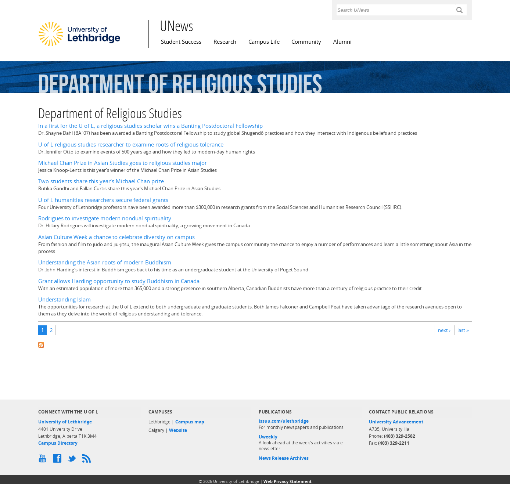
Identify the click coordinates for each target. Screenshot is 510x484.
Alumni (342, 42)
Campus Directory (58, 443)
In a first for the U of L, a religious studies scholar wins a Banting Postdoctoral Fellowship (150, 126)
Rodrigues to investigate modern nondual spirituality (104, 218)
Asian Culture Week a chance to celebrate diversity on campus (116, 237)
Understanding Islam (64, 299)
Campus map (189, 422)
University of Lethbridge (65, 422)
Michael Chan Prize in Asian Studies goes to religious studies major (122, 163)
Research (224, 42)
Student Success (181, 42)
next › (444, 330)
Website (178, 430)
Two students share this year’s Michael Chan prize (101, 181)
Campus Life (264, 42)
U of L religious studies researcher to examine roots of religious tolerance (130, 144)
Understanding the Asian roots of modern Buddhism (104, 262)
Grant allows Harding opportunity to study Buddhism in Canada (119, 281)
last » (463, 330)
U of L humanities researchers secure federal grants (103, 200)
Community (306, 42)
